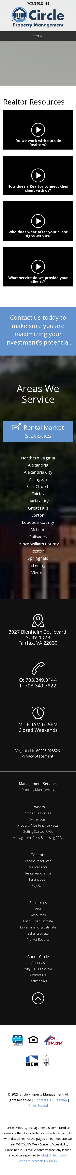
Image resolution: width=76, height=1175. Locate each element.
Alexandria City (38, 472)
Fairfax (38, 494)
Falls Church (38, 486)
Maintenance (38, 867)
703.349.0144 (38, 3)
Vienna (38, 572)
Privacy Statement (37, 756)
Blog (38, 909)
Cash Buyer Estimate (38, 921)
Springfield (38, 558)
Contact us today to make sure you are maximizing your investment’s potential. (38, 329)
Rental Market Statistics (38, 431)
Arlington (38, 479)
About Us (38, 962)
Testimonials (38, 981)
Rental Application (38, 873)
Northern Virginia (38, 458)
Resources (38, 915)
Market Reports (38, 939)
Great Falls (38, 508)
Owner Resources (38, 813)
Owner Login (38, 819)
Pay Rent (38, 885)
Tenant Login (38, 879)
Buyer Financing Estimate (38, 927)
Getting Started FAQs (38, 831)
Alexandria (38, 465)
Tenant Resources (38, 861)
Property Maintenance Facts (38, 825)
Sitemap (61, 1100)
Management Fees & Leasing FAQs (38, 837)
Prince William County (38, 544)
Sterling (38, 565)
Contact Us (38, 975)
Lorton (38, 515)
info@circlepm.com (54, 1155)
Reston (38, 551)
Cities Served (38, 1105)
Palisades (38, 537)
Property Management (38, 789)
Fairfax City (38, 501)
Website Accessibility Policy (38, 1161)
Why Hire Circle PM (38, 969)
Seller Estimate (38, 933)
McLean (38, 529)
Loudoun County (38, 522)
